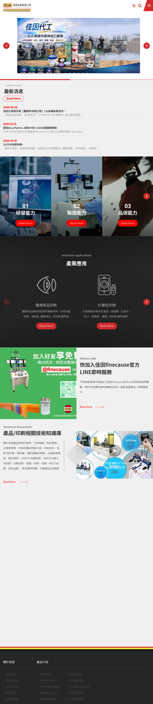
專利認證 (11, 697)
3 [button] (74, 74)
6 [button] (87, 74)
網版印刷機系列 (48, 684)
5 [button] (83, 74)
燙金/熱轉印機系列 (50, 690)
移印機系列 (46, 678)
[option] (76, 45)
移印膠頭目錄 (76, 697)
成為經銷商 (12, 690)
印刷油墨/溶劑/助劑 (79, 690)
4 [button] (78, 74)
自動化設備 (74, 678)
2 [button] (70, 74)
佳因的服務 (12, 684)
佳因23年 (11, 678)
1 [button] (66, 74)
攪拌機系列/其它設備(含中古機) (57, 697)
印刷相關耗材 (76, 684)
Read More (14, 98)
